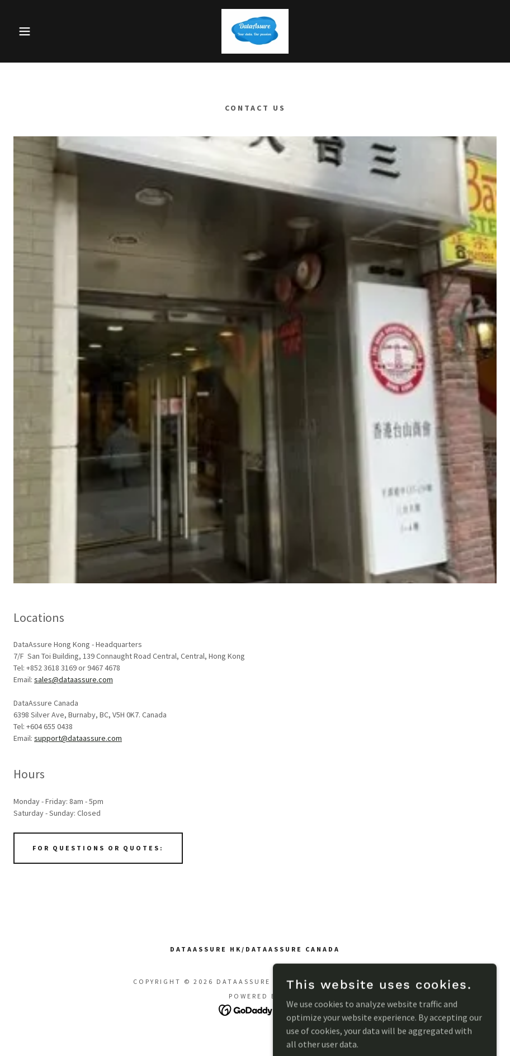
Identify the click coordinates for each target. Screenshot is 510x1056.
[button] (25, 31)
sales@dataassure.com (73, 679)
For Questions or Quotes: (98, 848)
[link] (255, 31)
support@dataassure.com (78, 738)
